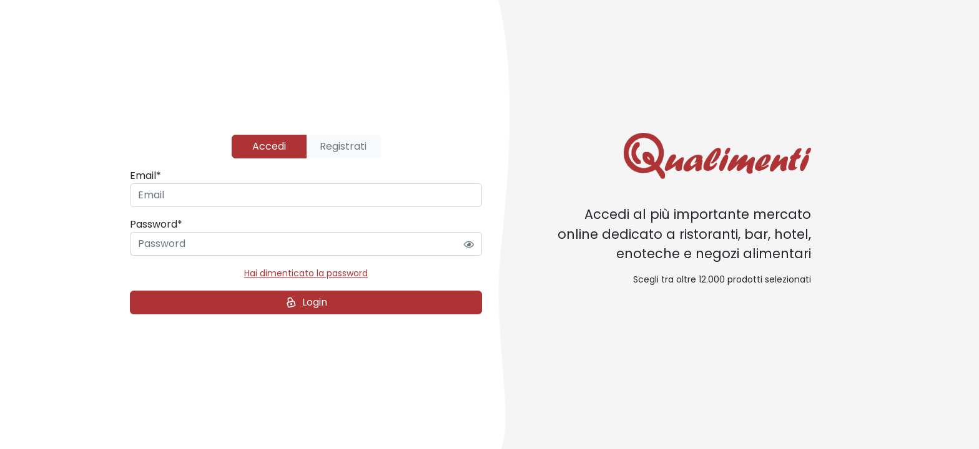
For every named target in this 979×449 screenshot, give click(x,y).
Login (305, 302)
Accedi (269, 146)
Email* (145, 175)
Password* (156, 224)
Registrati (343, 146)
